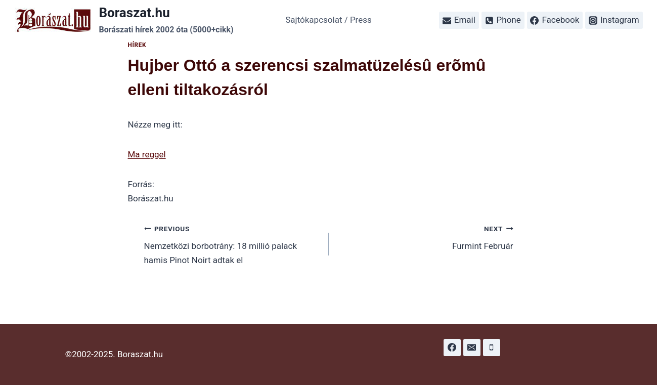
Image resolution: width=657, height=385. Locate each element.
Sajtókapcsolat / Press (328, 20)
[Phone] (491, 347)
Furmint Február (425, 236)
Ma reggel (147, 154)
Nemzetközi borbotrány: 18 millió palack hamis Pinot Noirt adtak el (232, 243)
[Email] (471, 347)
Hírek (137, 45)
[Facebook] (452, 347)
